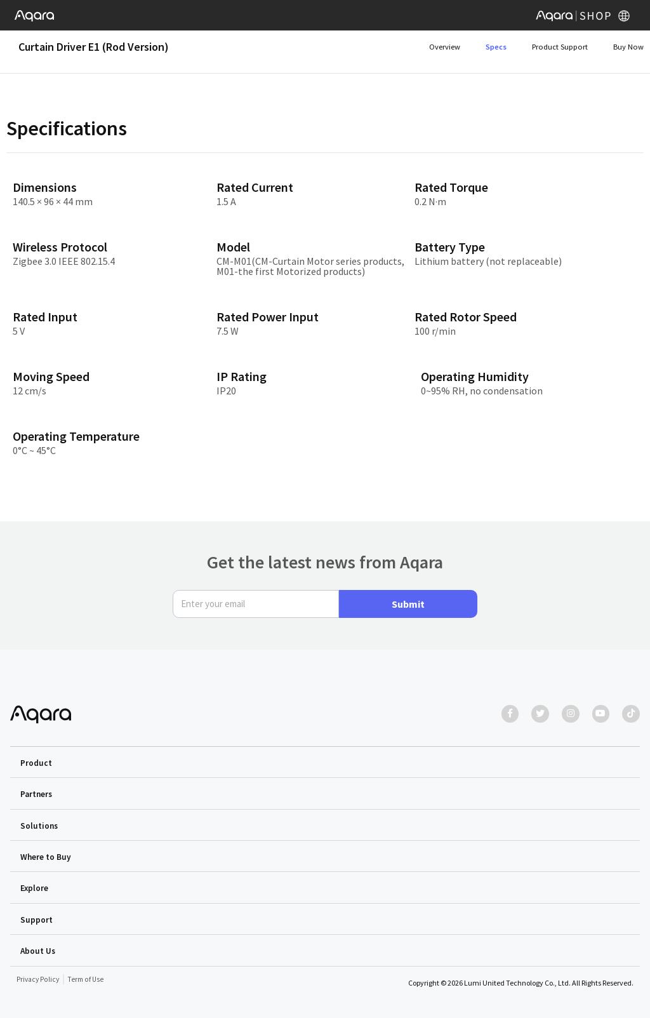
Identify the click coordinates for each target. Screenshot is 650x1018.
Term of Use (88, 979)
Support (36, 920)
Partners (37, 795)
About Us (38, 951)
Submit (408, 605)
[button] (325, 764)
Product (36, 764)
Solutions (39, 827)
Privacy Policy (39, 979)
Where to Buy (46, 858)
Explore (34, 889)
